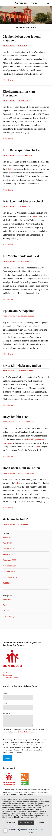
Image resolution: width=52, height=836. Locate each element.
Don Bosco (7, 443)
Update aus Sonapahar (18, 311)
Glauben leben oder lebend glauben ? (22, 38)
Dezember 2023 (9, 560)
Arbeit (5, 605)
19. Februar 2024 (25, 155)
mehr (41, 822)
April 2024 (7, 543)
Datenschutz (7, 675)
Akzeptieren (26, 822)
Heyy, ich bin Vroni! (16, 417)
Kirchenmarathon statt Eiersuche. (19, 93)
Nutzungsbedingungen (11, 677)
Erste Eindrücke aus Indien (22, 365)
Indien (11, 169)
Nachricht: (7, 713)
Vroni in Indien (26, 3)
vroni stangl (9, 45)
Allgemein (7, 599)
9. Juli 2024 (22, 45)
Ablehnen (10, 822)
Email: (5, 703)
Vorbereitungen (9, 616)
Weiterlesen (8, 80)
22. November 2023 (26, 316)
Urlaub (6, 610)
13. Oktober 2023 (25, 371)
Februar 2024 (8, 548)
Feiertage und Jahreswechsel (23, 201)
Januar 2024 (8, 554)
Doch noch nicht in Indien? (22, 468)
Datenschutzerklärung (26, 732)
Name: (5, 693)
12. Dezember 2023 (25, 261)
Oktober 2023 (9, 571)
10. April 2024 (24, 100)
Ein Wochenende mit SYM (21, 256)
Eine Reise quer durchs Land (23, 150)
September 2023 (10, 577)
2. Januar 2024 (24, 206)
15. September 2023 (26, 422)
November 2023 (9, 566)
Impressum (7, 672)
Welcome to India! (15, 519)
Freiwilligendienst (35, 439)
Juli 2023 (6, 583)
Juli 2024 (6, 537)
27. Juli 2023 (23, 524)
